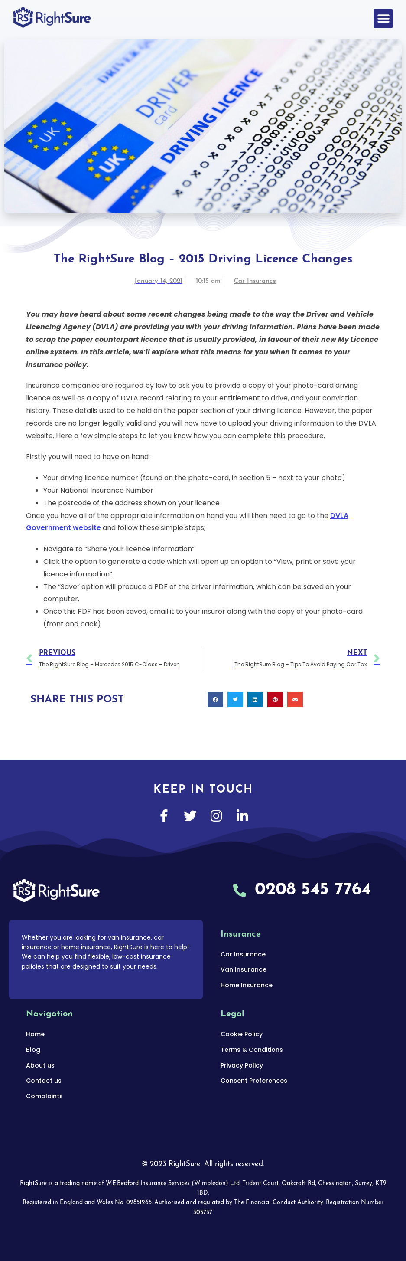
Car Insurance (255, 281)
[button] (383, 18)
